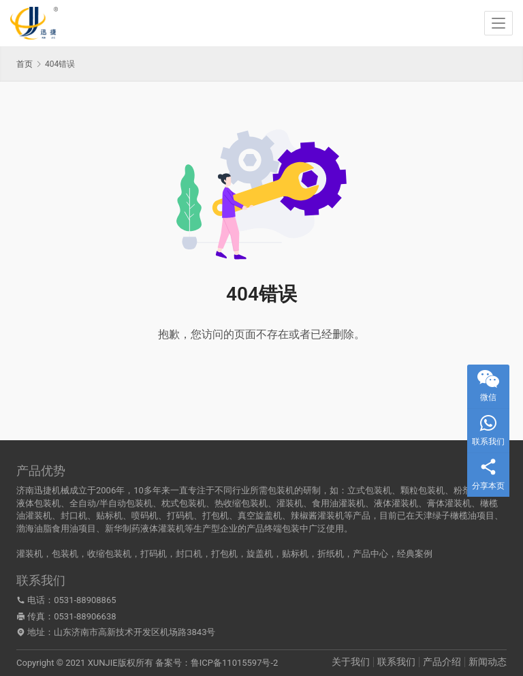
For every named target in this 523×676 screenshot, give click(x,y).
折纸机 (330, 554)
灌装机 (29, 554)
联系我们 (396, 661)
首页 (24, 64)
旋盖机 (260, 554)
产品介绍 (442, 661)
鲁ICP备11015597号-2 (235, 663)
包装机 (65, 554)
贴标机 (295, 554)
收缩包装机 (109, 554)
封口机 (189, 554)
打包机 (224, 554)
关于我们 (351, 661)
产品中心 (370, 554)
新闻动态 (488, 661)
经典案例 (414, 554)
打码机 (153, 554)
